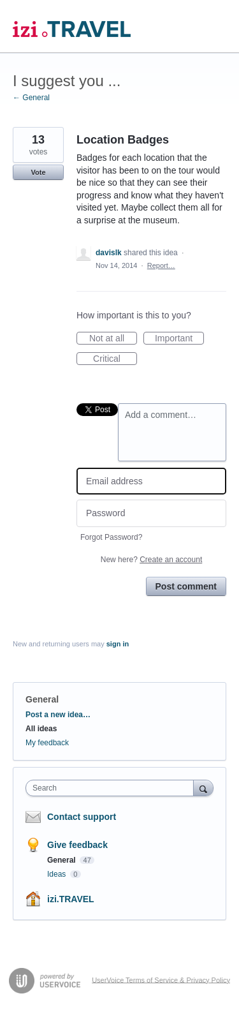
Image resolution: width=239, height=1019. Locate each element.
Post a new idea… (58, 714)
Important (179, 339)
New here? (151, 559)
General (42, 699)
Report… (161, 265)
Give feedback (77, 845)
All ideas (41, 728)
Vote (38, 172)
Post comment (186, 586)
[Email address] (151, 481)
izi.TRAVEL (70, 899)
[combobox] (112, 788)
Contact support (81, 816)
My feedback (47, 742)
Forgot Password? (111, 537)
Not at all (113, 339)
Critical (115, 359)
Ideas (57, 874)
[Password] (151, 513)
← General (31, 97)
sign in (117, 644)
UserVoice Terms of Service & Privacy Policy (161, 979)
